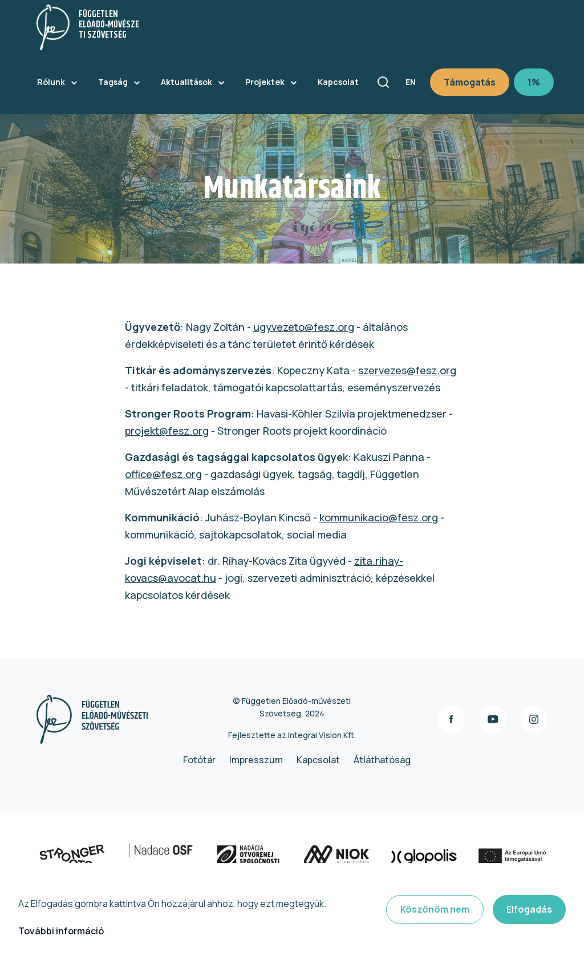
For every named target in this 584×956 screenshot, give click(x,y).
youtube (492, 719)
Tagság (113, 81)
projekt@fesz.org (167, 431)
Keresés (383, 82)
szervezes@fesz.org (407, 370)
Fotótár (199, 760)
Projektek (265, 81)
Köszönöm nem (434, 909)
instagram (534, 719)
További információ (61, 931)
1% (534, 82)
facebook (451, 719)
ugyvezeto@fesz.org (303, 327)
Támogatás (470, 82)
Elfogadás (529, 909)
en (410, 81)
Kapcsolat (338, 81)
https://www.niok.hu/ (371, 857)
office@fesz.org (163, 474)
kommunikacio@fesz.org (378, 517)
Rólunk (51, 81)
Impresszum (256, 760)
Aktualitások (186, 81)
